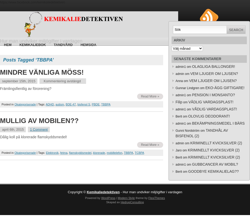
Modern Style (126, 198)
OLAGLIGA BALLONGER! (213, 66)
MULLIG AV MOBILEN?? (39, 121)
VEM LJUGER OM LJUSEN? (214, 74)
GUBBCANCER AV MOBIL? (215, 164)
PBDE (96, 104)
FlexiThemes (156, 198)
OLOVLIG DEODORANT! (209, 116)
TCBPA (139, 152)
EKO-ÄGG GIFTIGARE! (224, 88)
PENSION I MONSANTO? (213, 95)
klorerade (99, 152)
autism (60, 104)
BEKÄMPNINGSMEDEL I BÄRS (218, 123)
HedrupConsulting (132, 202)
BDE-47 (71, 104)
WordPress (108, 198)
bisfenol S (83, 104)
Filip (179, 102)
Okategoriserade (25, 104)
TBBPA (106, 104)
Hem (8, 45)
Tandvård (63, 45)
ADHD (50, 104)
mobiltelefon (114, 152)
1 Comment (39, 129)
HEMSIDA (88, 45)
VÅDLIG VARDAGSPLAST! (210, 102)
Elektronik (52, 152)
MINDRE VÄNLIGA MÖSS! (42, 72)
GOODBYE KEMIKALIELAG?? (213, 171)
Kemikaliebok (32, 45)
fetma (64, 152)
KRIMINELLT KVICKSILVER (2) (216, 143)
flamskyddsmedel (80, 152)
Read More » (150, 96)
